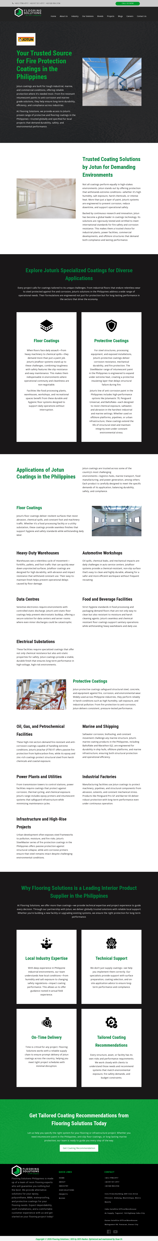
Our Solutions (88, 16)
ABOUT (62, 1182)
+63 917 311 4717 (37, 3)
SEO (72, 1239)
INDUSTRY (63, 1186)
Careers (130, 16)
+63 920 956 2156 (53, 3)
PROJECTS (63, 1194)
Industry (75, 16)
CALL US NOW (128, 3)
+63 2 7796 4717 (20, 3)
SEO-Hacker (82, 1239)
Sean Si (118, 1239)
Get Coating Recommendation (79, 1148)
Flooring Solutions (60, 1239)
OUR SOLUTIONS (66, 1190)
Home (53, 16)
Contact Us (141, 16)
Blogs (120, 16)
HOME (61, 1178)
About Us (64, 16)
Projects (110, 16)
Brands (100, 16)
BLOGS (62, 1198)
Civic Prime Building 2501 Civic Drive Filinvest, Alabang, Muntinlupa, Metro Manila (123, 1198)
